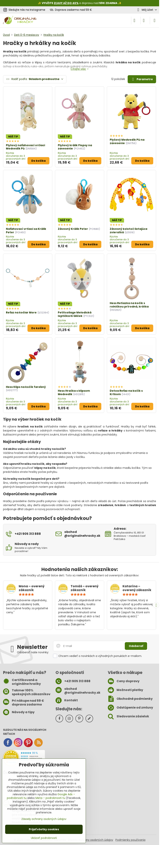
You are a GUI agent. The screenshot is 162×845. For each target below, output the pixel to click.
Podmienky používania (130, 840)
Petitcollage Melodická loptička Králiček (74, 314)
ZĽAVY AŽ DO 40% (66, 3)
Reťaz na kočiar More (21, 312)
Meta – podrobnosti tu (50, 798)
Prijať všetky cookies (44, 829)
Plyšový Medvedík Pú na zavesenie (127, 141)
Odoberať (136, 646)
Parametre (142, 79)
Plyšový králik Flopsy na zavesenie (75, 147)
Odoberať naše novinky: (33, 652)
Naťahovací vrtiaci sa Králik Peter (26, 230)
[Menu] (154, 20)
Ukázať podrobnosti (44, 838)
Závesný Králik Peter (73, 229)
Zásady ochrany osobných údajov (90, 840)
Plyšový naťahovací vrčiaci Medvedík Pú (25, 147)
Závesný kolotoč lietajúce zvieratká (128, 230)
